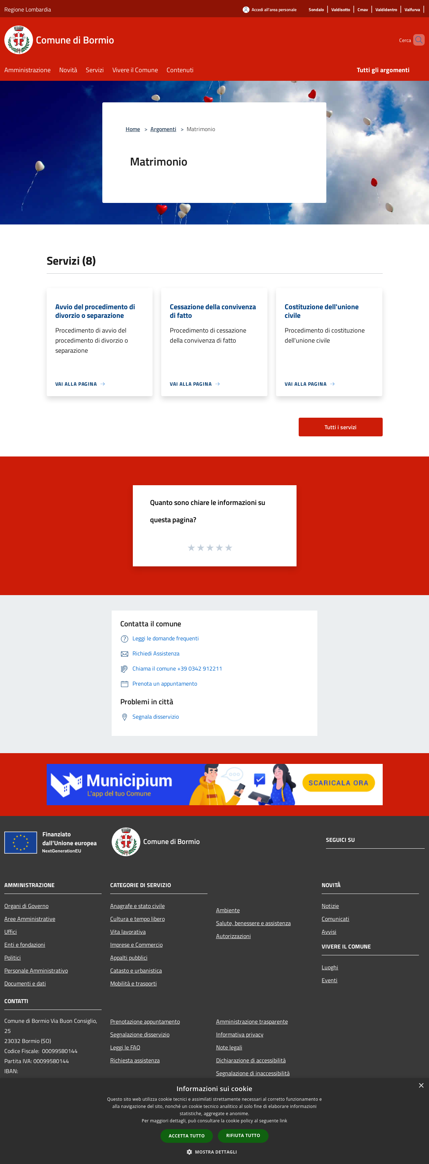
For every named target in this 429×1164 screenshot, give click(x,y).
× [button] (421, 1086)
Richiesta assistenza (135, 1060)
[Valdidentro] (386, 9)
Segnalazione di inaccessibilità (253, 1073)
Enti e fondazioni (24, 944)
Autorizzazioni (233, 936)
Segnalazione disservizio (139, 1034)
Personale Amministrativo (36, 970)
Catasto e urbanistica (136, 970)
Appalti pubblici (129, 957)
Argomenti (163, 129)
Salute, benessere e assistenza (253, 923)
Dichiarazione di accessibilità (251, 1060)
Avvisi (329, 931)
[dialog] (214, 1121)
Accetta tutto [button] (187, 1136)
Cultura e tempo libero (137, 918)
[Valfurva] (412, 9)
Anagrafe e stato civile (137, 905)
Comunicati (335, 918)
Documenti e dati (25, 983)
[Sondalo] (316, 9)
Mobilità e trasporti (133, 983)
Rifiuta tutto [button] (243, 1135)
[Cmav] (363, 9)
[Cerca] (416, 39)
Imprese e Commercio (136, 944)
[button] (214, 1151)
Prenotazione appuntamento (145, 1021)
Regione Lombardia (27, 9)
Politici (12, 957)
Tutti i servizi (340, 427)
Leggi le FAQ (125, 1047)
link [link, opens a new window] (283, 1121)
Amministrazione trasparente (252, 1021)
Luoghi (330, 967)
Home (133, 129)
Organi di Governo (26, 905)
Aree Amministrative (29, 918)
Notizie (330, 905)
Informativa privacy (240, 1034)
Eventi (329, 980)
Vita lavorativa (128, 931)
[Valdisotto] (340, 9)
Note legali (229, 1047)
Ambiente (228, 910)
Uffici (10, 931)
